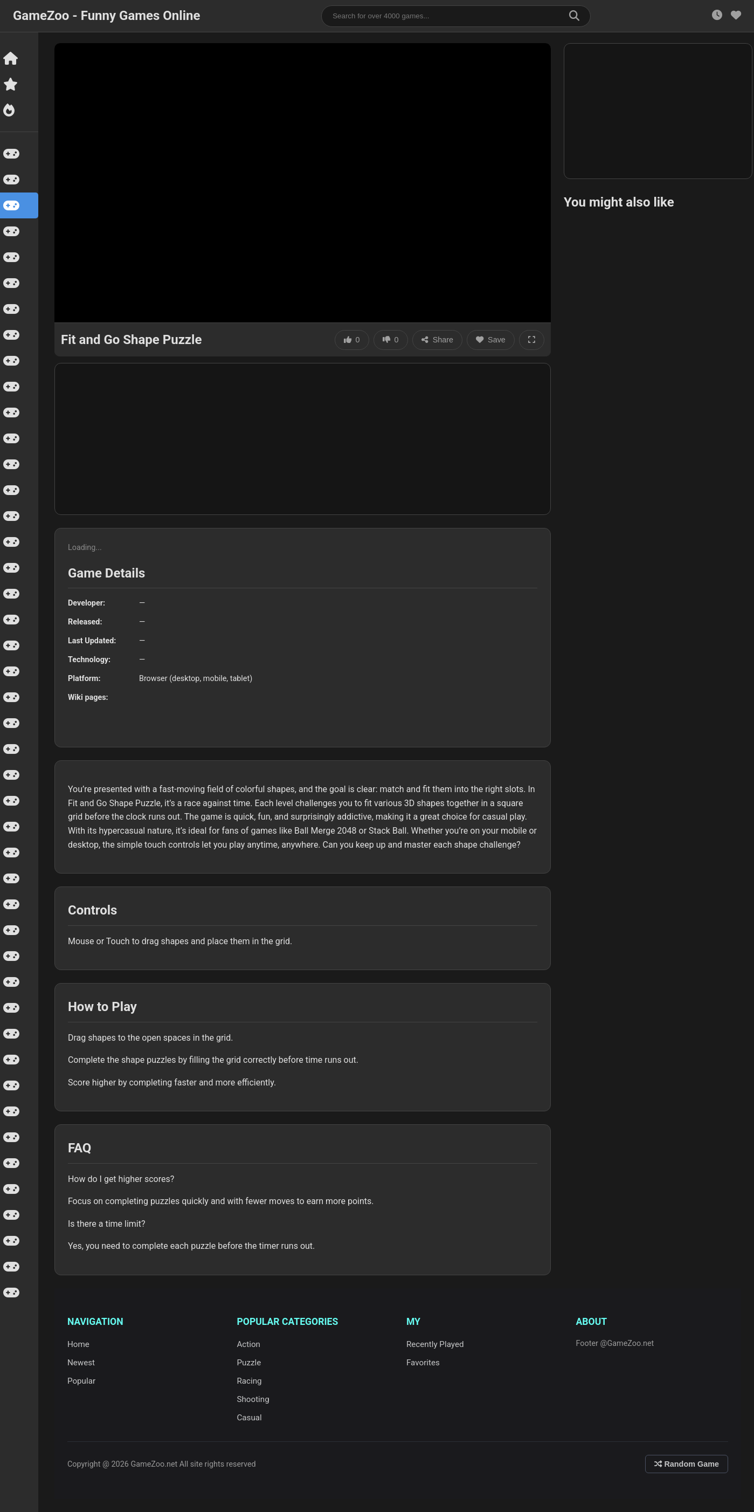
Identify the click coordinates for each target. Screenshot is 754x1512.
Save (492, 339)
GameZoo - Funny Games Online (106, 15)
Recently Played (436, 1344)
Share (439, 339)
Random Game (686, 1464)
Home (80, 1344)
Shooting (254, 1399)
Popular (83, 1381)
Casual (250, 1417)
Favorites (424, 1362)
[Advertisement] (304, 438)
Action (250, 1344)
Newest (82, 1362)
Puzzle (250, 1362)
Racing (250, 1381)
